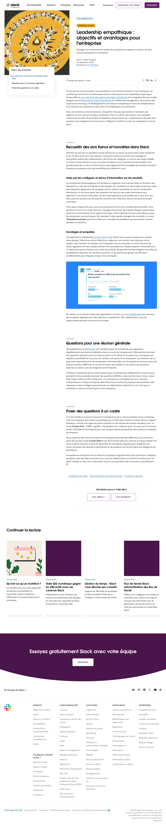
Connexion (108, 5)
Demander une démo (129, 5)
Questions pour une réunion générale (28, 83)
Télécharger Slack (13, 810)
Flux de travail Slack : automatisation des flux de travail (140, 587)
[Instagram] (139, 690)
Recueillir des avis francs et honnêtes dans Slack (30, 77)
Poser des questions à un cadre (25, 88)
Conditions (44, 810)
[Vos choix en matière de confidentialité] (90, 810)
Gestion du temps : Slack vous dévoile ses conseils (101, 585)
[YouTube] (155, 690)
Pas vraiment (123, 497)
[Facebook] (144, 690)
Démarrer (152, 5)
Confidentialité (30, 810)
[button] (15, 690)
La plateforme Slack (78, 476)
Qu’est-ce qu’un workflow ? (24, 583)
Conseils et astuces (133, 476)
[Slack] (13, 5)
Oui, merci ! (98, 497)
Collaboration (85, 18)
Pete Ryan (94, 65)
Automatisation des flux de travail (106, 476)
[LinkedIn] (133, 690)
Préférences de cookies (60, 810)
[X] (150, 690)
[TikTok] (161, 690)
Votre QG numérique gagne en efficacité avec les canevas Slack (63, 587)
